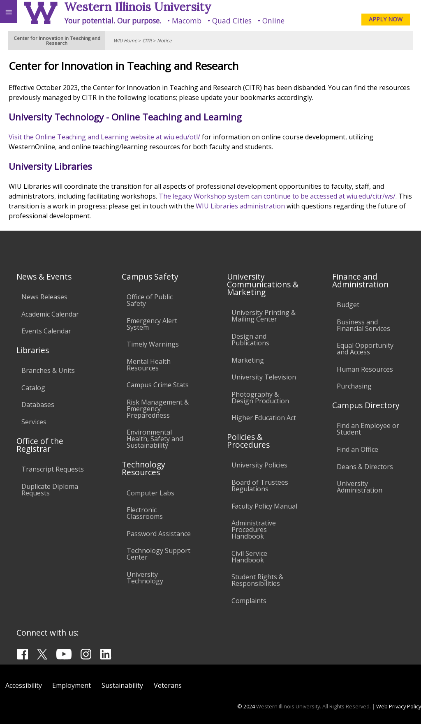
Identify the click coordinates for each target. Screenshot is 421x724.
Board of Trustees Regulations (259, 485)
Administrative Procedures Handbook (253, 529)
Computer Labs (150, 492)
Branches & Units (48, 370)
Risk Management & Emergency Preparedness (158, 409)
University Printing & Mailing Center (263, 316)
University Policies (259, 465)
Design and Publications (250, 339)
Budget (348, 304)
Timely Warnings (153, 344)
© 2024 (246, 706)
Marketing (247, 360)
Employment (71, 685)
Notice (164, 40)
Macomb (186, 20)
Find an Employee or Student (368, 429)
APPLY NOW (385, 19)
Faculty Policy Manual (264, 506)
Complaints (248, 600)
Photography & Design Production (260, 397)
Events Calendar (46, 330)
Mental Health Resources (149, 364)
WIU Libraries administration (240, 205)
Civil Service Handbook (249, 556)
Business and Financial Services (363, 325)
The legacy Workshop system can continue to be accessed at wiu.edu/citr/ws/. (278, 196)
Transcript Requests (52, 469)
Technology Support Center (158, 554)
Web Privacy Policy (398, 706)
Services (33, 421)
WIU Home (125, 40)
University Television (263, 377)
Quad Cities (232, 20)
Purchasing (354, 386)
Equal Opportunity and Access (365, 348)
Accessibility (23, 685)
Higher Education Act (263, 417)
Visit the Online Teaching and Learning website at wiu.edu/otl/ (104, 136)
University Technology (145, 577)
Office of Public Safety (150, 300)
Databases (37, 404)
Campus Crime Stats (158, 384)
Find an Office (357, 449)
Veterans (168, 685)
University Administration (359, 487)
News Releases (44, 296)
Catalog (33, 387)
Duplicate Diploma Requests (49, 489)
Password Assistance (159, 533)
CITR (147, 40)
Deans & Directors (365, 466)
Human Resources (365, 369)
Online (273, 20)
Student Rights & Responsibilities (257, 580)
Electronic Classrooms (145, 513)
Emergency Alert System (152, 324)
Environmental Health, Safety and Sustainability (155, 439)
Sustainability (122, 685)
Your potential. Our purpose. (112, 20)
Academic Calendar (50, 314)
